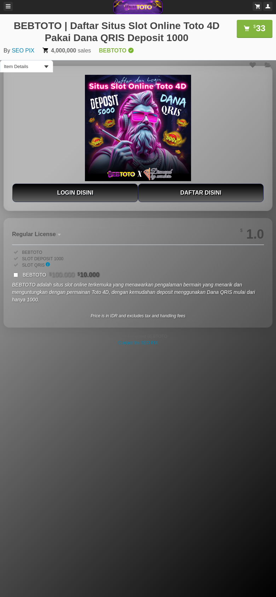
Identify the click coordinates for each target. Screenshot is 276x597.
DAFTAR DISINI (200, 193)
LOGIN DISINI (75, 193)
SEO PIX (23, 51)
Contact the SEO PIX (138, 342)
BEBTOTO (61, 275)
